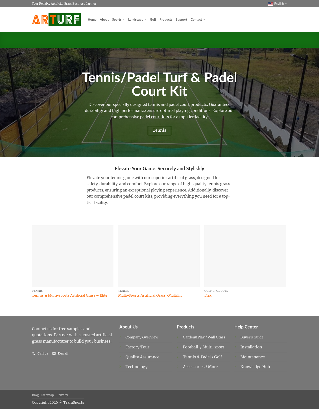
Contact (198, 19)
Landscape (137, 19)
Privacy (62, 395)
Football (191, 347)
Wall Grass (216, 337)
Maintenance (253, 356)
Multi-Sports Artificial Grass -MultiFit (150, 295)
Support (181, 19)
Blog (35, 395)
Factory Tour (137, 347)
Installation (251, 347)
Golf (153, 19)
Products (166, 19)
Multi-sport (213, 347)
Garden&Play (194, 337)
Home (92, 19)
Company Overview (141, 337)
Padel (206, 356)
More (213, 366)
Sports (118, 19)
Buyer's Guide (252, 337)
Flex (207, 295)
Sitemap (47, 395)
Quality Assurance (142, 356)
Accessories (194, 366)
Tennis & (192, 356)
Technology (136, 366)
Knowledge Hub (255, 366)
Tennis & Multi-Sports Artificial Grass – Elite (69, 295)
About (104, 19)
